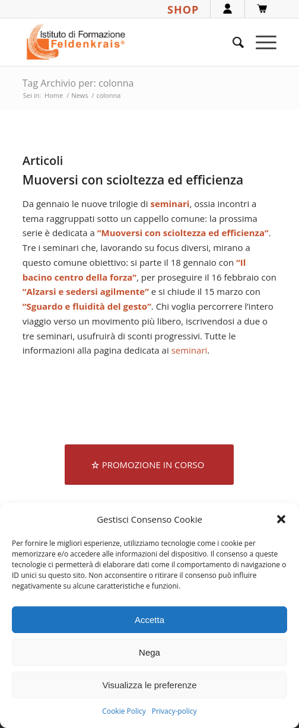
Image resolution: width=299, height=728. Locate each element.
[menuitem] (232, 42)
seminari (189, 350)
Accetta (149, 620)
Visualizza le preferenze (150, 685)
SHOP (183, 9)
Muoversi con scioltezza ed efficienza (133, 179)
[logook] (124, 42)
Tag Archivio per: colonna (78, 83)
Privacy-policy (174, 711)
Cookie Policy (123, 711)
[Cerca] (232, 42)
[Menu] (260, 42)
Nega (149, 652)
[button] (281, 519)
